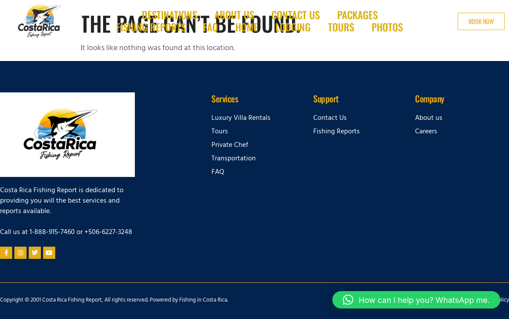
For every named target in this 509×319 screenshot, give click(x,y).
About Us (234, 15)
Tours (341, 27)
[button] (416, 300)
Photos (387, 27)
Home (246, 27)
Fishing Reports (151, 27)
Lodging (293, 27)
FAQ (210, 27)
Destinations (169, 15)
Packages (357, 15)
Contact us (295, 15)
